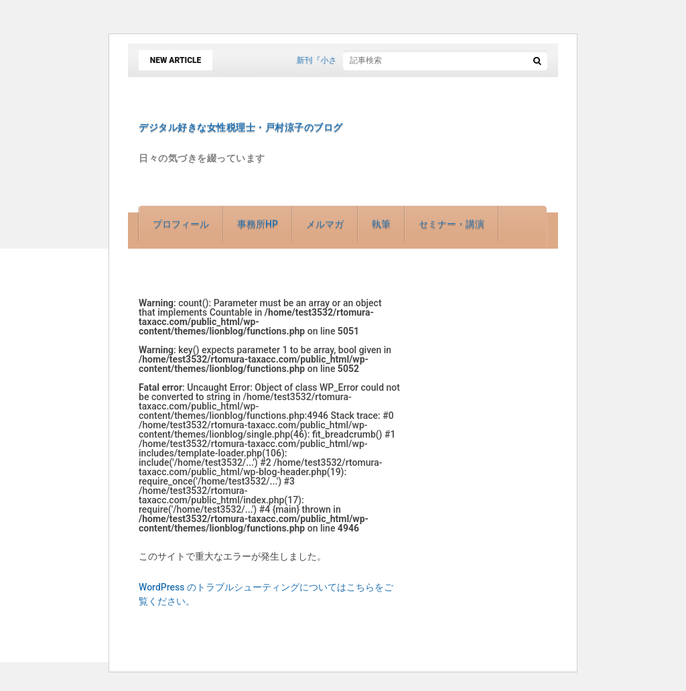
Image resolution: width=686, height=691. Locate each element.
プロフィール (181, 223)
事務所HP (257, 223)
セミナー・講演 (451, 223)
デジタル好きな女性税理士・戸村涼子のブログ (241, 128)
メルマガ (325, 223)
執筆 (381, 223)
